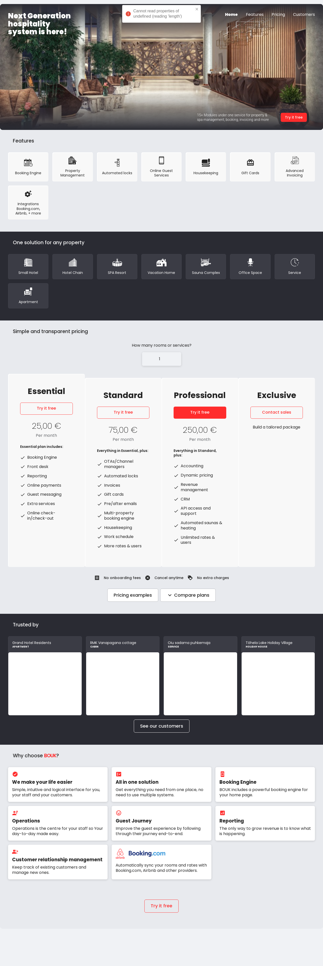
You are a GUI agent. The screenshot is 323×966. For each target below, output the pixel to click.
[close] (197, 9)
